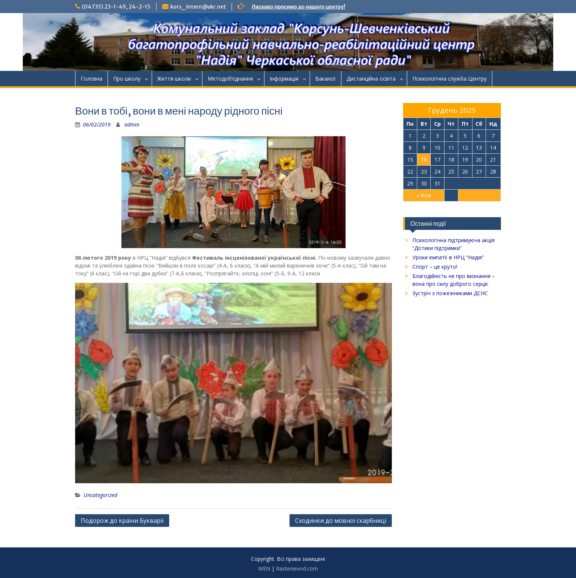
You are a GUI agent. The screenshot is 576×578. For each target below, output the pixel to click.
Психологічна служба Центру (449, 78)
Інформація (284, 78)
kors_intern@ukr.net (198, 6)
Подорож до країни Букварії (122, 520)
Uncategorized (100, 495)
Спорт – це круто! (434, 266)
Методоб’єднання (230, 78)
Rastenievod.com (297, 568)
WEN (264, 568)
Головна (91, 78)
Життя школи (174, 78)
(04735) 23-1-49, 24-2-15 (116, 6)
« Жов (423, 195)
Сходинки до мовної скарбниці (340, 520)
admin (131, 124)
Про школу (126, 78)
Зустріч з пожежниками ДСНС (450, 293)
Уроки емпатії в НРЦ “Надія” (448, 257)
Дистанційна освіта (371, 78)
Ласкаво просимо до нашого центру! (298, 6)
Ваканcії (325, 78)
